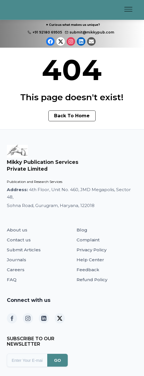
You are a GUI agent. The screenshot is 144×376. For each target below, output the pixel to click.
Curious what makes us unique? (74, 25)
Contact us (19, 240)
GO (57, 360)
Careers (15, 269)
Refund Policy (92, 279)
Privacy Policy (91, 249)
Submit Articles (24, 249)
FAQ (12, 279)
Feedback (88, 269)
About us (17, 230)
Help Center (90, 259)
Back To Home (72, 115)
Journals (16, 259)
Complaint (88, 240)
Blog (82, 230)
